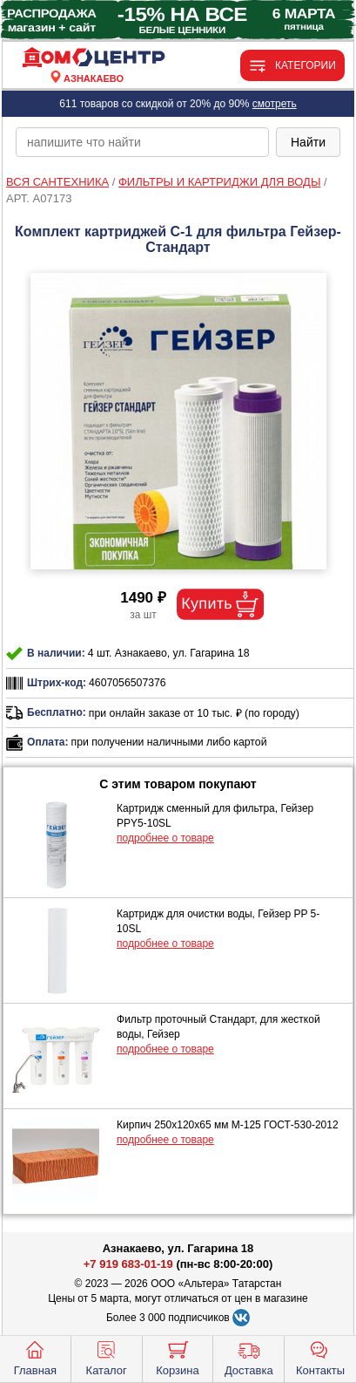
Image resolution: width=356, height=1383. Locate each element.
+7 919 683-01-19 (128, 1264)
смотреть (274, 104)
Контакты (320, 1357)
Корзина (177, 1357)
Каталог (106, 1357)
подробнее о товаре (165, 838)
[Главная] (93, 58)
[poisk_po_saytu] (142, 142)
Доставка (249, 1357)
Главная (35, 1357)
